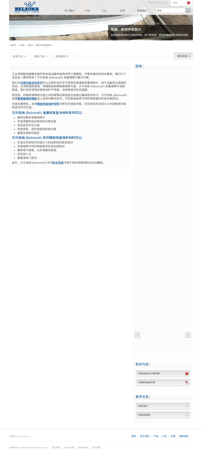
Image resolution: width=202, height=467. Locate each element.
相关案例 (60, 56)
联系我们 (142, 10)
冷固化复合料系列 (31, 82)
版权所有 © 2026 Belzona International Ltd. (28, 447)
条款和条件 (83, 447)
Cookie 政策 (69, 447)
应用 (122, 10)
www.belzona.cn (23, 436)
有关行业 (18, 56)
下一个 (188, 335)
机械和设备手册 (146, 382)
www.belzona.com (27, 7)
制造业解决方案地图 (149, 373)
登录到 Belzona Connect (158, 3)
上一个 (137, 335)
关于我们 (69, 10)
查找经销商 (144, 415)
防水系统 (58, 162)
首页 (133, 436)
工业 (104, 10)
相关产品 (39, 56)
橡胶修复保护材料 (48, 103)
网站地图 (96, 447)
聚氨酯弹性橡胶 (27, 98)
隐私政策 (56, 447)
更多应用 (182, 56)
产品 (87, 10)
